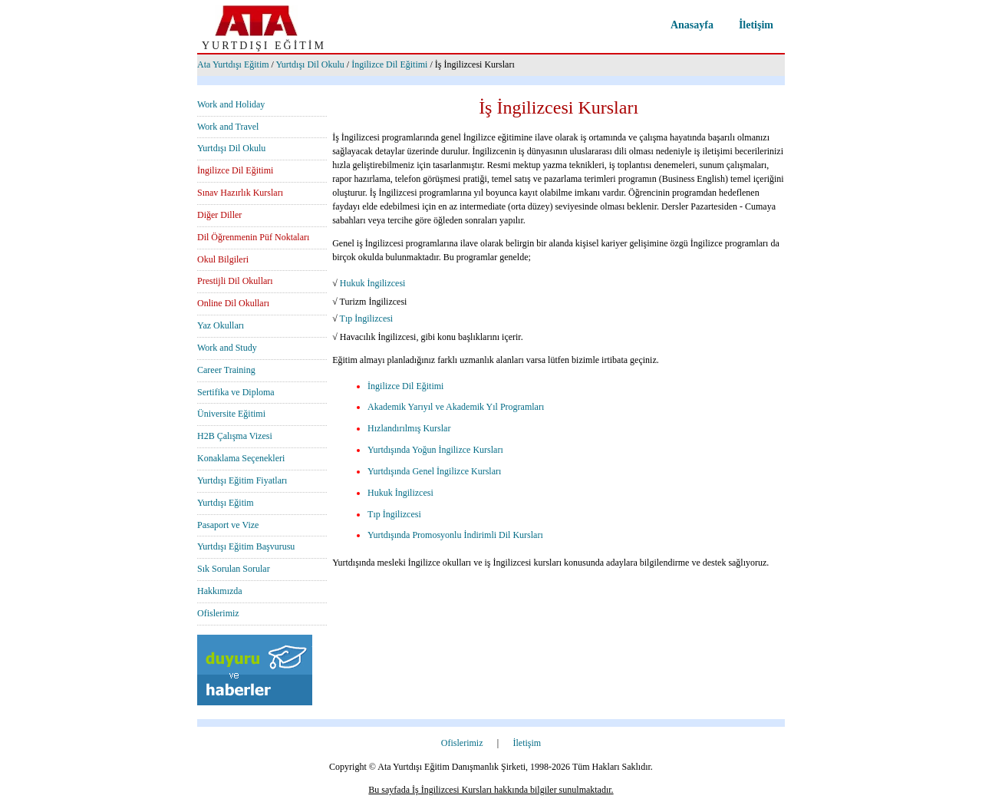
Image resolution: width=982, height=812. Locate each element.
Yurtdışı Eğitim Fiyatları (242, 480)
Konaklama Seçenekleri (241, 458)
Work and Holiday (231, 104)
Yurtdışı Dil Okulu (309, 64)
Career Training (226, 370)
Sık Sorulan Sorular (233, 568)
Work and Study (227, 347)
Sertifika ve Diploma (236, 392)
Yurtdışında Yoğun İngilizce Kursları (435, 449)
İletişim (756, 25)
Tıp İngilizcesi (367, 318)
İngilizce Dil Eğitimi (389, 64)
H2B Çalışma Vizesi (234, 436)
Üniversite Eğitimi (231, 413)
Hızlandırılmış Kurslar (408, 428)
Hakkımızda (219, 591)
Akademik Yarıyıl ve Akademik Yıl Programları (455, 406)
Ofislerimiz (218, 613)
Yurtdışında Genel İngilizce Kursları (434, 471)
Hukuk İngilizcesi (373, 283)
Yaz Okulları (220, 325)
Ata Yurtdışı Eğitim (233, 64)
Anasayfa (692, 25)
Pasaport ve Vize (228, 525)
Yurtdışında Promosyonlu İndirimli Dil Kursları (455, 535)
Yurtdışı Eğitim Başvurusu (246, 546)
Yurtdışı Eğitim (225, 502)
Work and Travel (228, 126)
